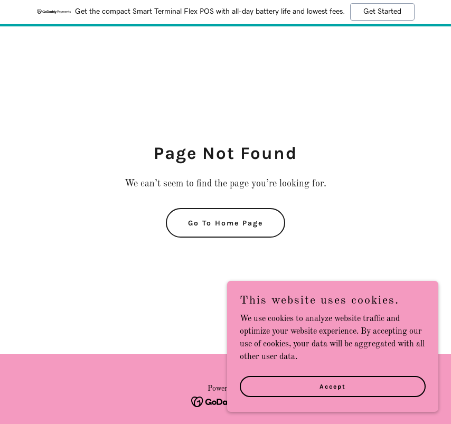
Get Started (382, 11)
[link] (225, 402)
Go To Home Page (225, 223)
